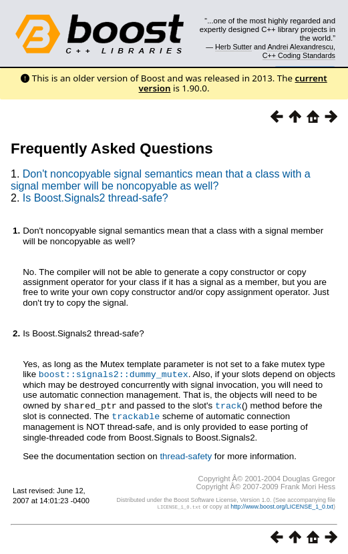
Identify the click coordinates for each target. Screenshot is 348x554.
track (228, 404)
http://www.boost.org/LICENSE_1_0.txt (281, 504)
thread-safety (186, 454)
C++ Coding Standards (299, 55)
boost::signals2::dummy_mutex (113, 374)
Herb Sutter (233, 47)
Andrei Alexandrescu (300, 47)
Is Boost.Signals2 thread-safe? (95, 198)
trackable (136, 414)
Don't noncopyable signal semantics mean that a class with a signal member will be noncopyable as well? (161, 180)
